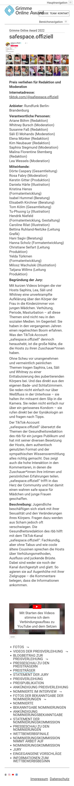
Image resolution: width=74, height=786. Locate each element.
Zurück (13, 637)
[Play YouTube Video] (37, 619)
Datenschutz (59, 779)
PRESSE (44, 13)
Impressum (39, 779)
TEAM (53, 13)
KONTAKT (63, 13)
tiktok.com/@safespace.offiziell (33, 97)
